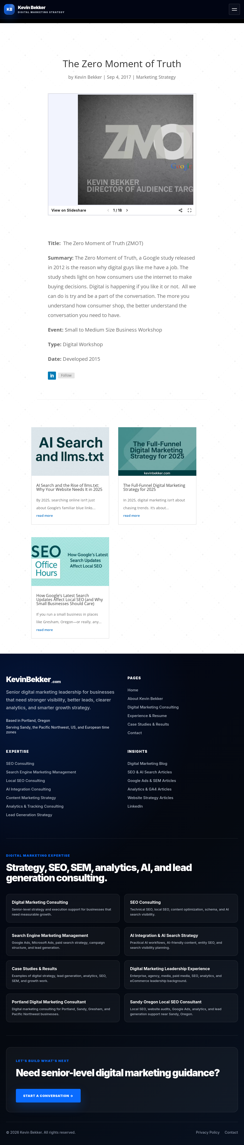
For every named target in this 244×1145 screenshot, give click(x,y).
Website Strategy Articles (150, 797)
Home (133, 690)
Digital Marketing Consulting (153, 707)
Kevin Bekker (88, 77)
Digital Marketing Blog (147, 763)
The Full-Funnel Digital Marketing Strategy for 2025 (154, 487)
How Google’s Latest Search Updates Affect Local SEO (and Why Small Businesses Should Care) (69, 599)
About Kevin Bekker (145, 698)
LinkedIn (135, 806)
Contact (135, 732)
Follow (66, 375)
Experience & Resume (147, 715)
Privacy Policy (208, 1132)
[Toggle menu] (234, 9)
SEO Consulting (20, 763)
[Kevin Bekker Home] (34, 9)
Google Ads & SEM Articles (152, 780)
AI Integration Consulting (28, 789)
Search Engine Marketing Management (41, 772)
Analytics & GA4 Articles (150, 789)
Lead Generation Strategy (29, 814)
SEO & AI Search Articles (150, 772)
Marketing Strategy (156, 77)
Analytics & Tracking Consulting (35, 806)
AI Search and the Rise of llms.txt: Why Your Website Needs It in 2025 (69, 487)
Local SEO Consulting (25, 780)
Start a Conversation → (48, 1096)
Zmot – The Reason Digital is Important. (89, 223)
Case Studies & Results (148, 724)
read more (44, 515)
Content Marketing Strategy (31, 797)
